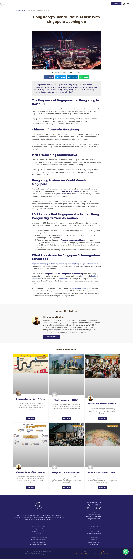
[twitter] (100, 508)
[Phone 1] (124, 4)
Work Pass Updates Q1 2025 (66, 400)
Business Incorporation (38, 540)
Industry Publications (94, 534)
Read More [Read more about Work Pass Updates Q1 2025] (66, 418)
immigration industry (80, 288)
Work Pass (38, 534)
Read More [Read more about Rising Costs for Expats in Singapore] (66, 488)
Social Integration (94, 542)
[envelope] (94, 503)
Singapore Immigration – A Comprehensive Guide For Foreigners (43, 399)
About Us (94, 540)
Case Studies (94, 532)
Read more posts (51, 336)
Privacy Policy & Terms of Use (85, 554)
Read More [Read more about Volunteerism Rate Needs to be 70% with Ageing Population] (102, 418)
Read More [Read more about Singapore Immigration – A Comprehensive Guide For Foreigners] (30, 418)
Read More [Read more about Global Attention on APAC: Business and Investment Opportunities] (102, 488)
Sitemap (110, 554)
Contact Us (94, 545)
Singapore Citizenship (39, 532)
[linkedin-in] (96, 508)
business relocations (40, 278)
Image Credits (101, 554)
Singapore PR (38, 529)
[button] (115, 3)
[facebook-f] (92, 508)
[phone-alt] (94, 505)
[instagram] (88, 508)
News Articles (94, 529)
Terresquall (100, 552)
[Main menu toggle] (128, 4)
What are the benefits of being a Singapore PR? (36, 472)
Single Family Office (38, 542)
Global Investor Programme (39, 545)
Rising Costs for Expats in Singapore (67, 473)
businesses (72, 278)
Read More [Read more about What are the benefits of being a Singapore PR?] (30, 488)
